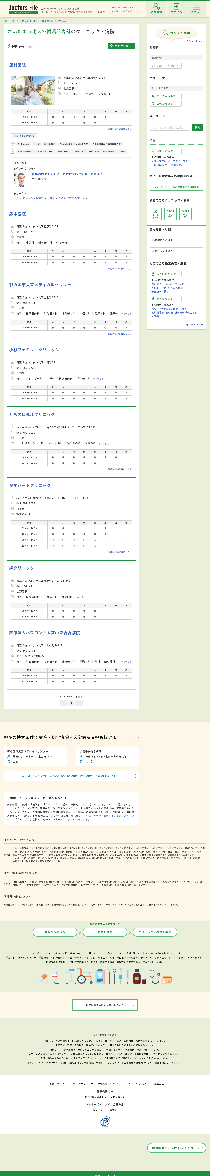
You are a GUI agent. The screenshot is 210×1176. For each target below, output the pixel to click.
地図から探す (123, 46)
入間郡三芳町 (116, 854)
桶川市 (178, 851)
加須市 (45, 851)
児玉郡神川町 (166, 858)
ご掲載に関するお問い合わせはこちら (105, 1005)
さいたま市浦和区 (124, 848)
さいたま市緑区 (157, 848)
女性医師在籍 (159, 161)
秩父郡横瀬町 (78, 858)
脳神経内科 (86, 884)
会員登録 (112, 1109)
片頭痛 (155, 316)
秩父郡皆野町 (92, 858)
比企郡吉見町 (33, 858)
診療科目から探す (165, 65)
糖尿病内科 (114, 881)
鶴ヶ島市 (55, 854)
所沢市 (30, 851)
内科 (15, 881)
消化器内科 (23, 881)
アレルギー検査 (160, 287)
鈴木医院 (17, 213)
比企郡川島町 (19, 858)
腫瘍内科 (143, 881)
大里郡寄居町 (193, 858)
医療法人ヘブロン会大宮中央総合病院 (44, 632)
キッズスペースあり (179, 161)
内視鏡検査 (157, 283)
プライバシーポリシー (81, 1083)
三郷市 (25, 854)
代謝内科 (28, 884)
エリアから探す (164, 96)
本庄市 (52, 851)
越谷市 (122, 851)
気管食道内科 (45, 881)
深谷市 (100, 851)
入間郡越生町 (146, 854)
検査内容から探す (165, 274)
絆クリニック (21, 568)
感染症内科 (154, 881)
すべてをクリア (194, 40)
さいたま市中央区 (90, 848)
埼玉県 (15, 20)
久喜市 (185, 851)
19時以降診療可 (160, 165)
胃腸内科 (34, 881)
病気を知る (105, 932)
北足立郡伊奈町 (102, 854)
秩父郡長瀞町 (106, 858)
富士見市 (17, 854)
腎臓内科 (80, 881)
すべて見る (126, 313)
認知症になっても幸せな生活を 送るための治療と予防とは (52, 197)
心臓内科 (125, 881)
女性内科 (75, 884)
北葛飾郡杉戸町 (36, 861)
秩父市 (23, 851)
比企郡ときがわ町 (63, 858)
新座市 (171, 851)
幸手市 (47, 854)
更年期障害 (157, 312)
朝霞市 (149, 851)
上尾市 (107, 851)
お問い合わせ (143, 1083)
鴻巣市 (93, 851)
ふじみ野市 (80, 854)
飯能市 (38, 851)
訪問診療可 (177, 165)
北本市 (193, 851)
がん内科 (56, 884)
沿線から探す (162, 103)
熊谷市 (194, 848)
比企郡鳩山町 (47, 858)
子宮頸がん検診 (160, 291)
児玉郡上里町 (180, 858)
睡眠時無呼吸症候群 (186, 312)
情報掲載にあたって (95, 1096)
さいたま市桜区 (107, 848)
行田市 (16, 851)
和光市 (164, 851)
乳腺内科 (129, 884)
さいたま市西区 (20, 848)
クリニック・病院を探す (154, 932)
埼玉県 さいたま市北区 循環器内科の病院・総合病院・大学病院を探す (68, 776)
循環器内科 (48, 20)
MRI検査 (179, 283)
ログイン (98, 1109)
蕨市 (128, 851)
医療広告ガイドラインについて (114, 1083)
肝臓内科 (119, 884)
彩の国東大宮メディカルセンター (40, 284)
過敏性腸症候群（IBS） (173, 308)
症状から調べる (55, 932)
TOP (6, 20)
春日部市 (70, 851)
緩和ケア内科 (140, 884)
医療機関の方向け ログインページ (176, 1148)
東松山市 (60, 851)
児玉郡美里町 (152, 858)
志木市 (156, 851)
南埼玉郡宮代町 (20, 861)
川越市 (187, 848)
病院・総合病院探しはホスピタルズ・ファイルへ (125, 9)
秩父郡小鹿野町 (121, 858)
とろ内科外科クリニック (32, 414)
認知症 (155, 308)
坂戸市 (40, 854)
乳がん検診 (177, 287)
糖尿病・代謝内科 (42, 884)
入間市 (142, 851)
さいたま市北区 (30, 20)
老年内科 (96, 884)
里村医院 (17, 65)
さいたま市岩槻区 (174, 848)
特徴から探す (162, 151)
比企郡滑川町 (160, 854)
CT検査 (169, 283)
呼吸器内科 (58, 881)
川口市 (201, 848)
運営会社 (159, 1083)
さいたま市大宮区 (53, 848)
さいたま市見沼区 (71, 848)
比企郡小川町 (188, 854)
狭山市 (78, 851)
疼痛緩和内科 (108, 884)
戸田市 (134, 851)
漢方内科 (176, 881)
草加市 (115, 851)
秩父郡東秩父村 (137, 858)
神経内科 (90, 881)
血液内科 (134, 881)
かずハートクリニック (30, 485)
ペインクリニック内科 (192, 881)
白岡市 (90, 854)
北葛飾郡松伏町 (52, 861)
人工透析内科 (101, 881)
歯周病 (169, 312)
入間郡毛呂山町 (131, 854)
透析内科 (66, 884)
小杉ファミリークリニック (34, 349)
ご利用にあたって (55, 1083)
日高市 (64, 854)
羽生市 (86, 851)
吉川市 (71, 854)
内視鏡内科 (165, 881)
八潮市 (200, 851)
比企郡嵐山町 (174, 854)
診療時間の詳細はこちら (120, 128)
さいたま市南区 (141, 848)
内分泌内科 (18, 884)
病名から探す (162, 299)
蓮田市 (33, 854)
